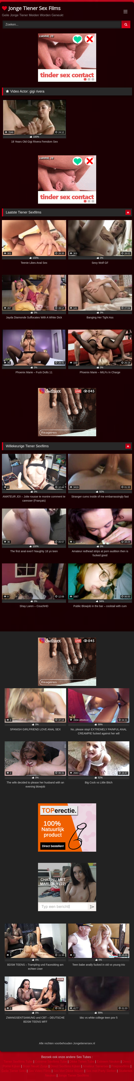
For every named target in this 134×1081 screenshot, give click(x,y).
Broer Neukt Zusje (35, 1066)
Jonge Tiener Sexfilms (73, 1075)
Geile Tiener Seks (13, 1070)
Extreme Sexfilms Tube (51, 1061)
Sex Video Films (40, 1070)
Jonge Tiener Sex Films (31, 8)
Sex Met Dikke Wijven (68, 1070)
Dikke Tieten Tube (81, 1061)
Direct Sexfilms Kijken (65, 1066)
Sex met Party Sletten (101, 1070)
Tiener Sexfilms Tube (18, 1061)
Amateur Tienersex (96, 1066)
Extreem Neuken (108, 1061)
